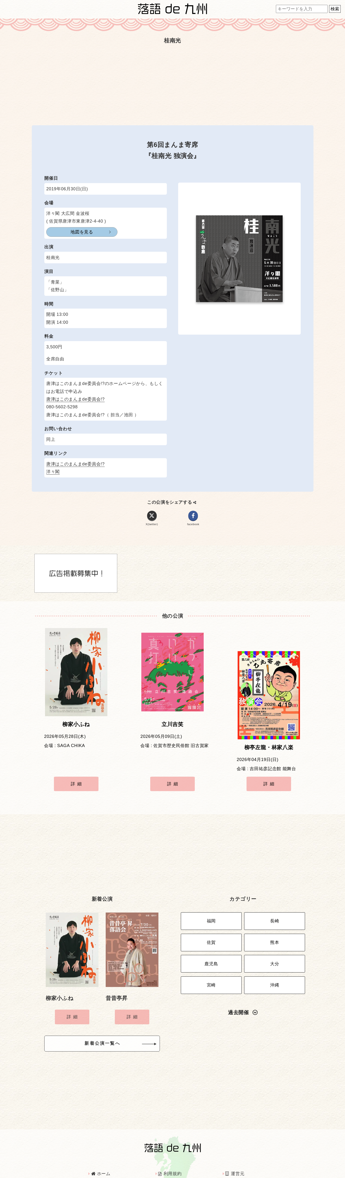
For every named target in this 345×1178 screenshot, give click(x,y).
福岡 (211, 892)
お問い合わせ (241, 1156)
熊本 (274, 911)
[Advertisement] (172, 85)
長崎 (274, 892)
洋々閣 (53, 471)
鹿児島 (211, 930)
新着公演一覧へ (110, 1014)
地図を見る (70, 232)
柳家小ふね (76, 728)
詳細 (77, 764)
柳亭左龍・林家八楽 (268, 728)
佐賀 (211, 911)
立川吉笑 (172, 728)
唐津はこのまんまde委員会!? (75, 399)
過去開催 (243, 975)
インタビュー (173, 1156)
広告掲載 (102, 1156)
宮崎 (211, 949)
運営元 (234, 1143)
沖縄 (274, 949)
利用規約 (170, 1143)
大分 (274, 930)
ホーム (101, 1143)
